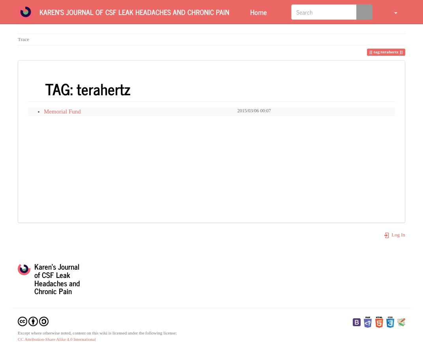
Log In (394, 235)
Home (257, 12)
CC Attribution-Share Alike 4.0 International (57, 339)
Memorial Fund (62, 111)
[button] (390, 12)
